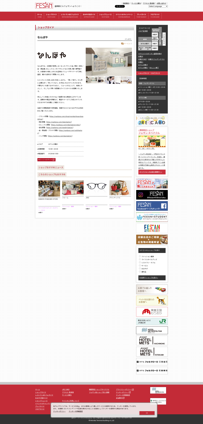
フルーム (65, 198)
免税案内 (126, 3)
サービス (143, 266)
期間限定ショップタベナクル (99, 389)
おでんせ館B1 (143, 68)
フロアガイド (155, 16)
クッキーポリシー (123, 392)
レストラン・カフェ (147, 263)
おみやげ (143, 269)
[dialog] (104, 410)
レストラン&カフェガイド (70, 16)
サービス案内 (136, 3)
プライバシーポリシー (125, 389)
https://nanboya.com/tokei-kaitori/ (59, 122)
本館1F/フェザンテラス (156, 59)
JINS (87, 198)
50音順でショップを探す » (148, 278)
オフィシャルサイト (46, 159)
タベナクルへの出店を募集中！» (150, 172)
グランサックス (114, 198)
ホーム (39, 16)
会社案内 (120, 398)
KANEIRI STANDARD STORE (48, 199)
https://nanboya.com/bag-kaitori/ (60, 136)
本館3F (140, 56)
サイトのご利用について (70, 401)
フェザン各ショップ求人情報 (99, 392)
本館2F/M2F (142, 59)
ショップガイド (51, 16)
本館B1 (140, 62)
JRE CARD (66, 389)
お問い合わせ (161, 3)
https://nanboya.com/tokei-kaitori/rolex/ (65, 125)
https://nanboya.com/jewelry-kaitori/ (60, 128)
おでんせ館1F (143, 65)
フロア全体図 (143, 31)
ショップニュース (105, 16)
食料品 (142, 272)
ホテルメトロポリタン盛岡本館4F (150, 54)
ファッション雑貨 (146, 256)
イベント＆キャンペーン (124, 16)
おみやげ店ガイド (89, 16)
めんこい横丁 (154, 68)
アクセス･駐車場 (148, 3)
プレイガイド (141, 16)
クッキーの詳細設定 (123, 395)
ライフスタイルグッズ (148, 259)
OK (147, 413)
